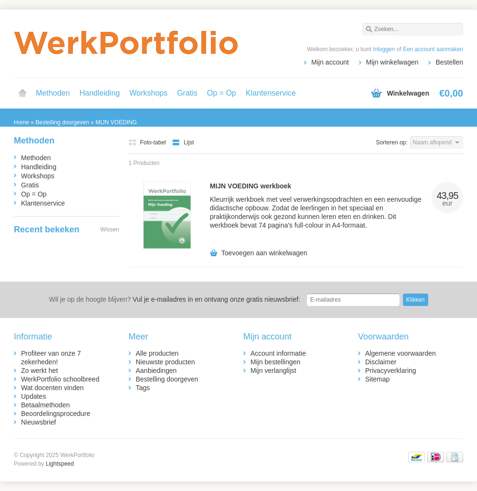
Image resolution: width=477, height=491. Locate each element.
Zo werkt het (39, 370)
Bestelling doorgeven (167, 379)
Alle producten (157, 353)
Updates (33, 396)
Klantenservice (271, 93)
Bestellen (449, 62)
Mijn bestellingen (275, 362)
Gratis (187, 93)
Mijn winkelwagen (392, 62)
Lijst (183, 142)
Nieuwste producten (165, 362)
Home (22, 93)
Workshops (149, 93)
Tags (143, 388)
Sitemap (377, 379)
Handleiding (99, 93)
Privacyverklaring (390, 370)
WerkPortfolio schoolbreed (60, 379)
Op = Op (221, 93)
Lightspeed (60, 463)
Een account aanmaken (433, 49)
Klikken (415, 299)
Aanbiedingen (156, 370)
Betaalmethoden (45, 405)
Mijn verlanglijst (273, 370)
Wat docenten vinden (52, 388)
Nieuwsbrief (38, 422)
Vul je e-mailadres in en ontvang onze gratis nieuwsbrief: (174, 299)
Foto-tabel (148, 142)
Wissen (109, 229)
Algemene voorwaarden (400, 353)
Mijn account (330, 62)
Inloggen (384, 49)
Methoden (53, 93)
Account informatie (278, 353)
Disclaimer (380, 362)
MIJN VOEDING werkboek (250, 186)
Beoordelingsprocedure (55, 413)
